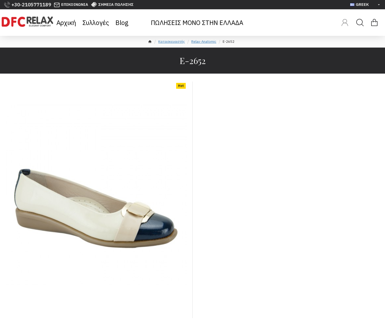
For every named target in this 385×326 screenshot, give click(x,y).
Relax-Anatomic (203, 41)
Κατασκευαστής (171, 41)
